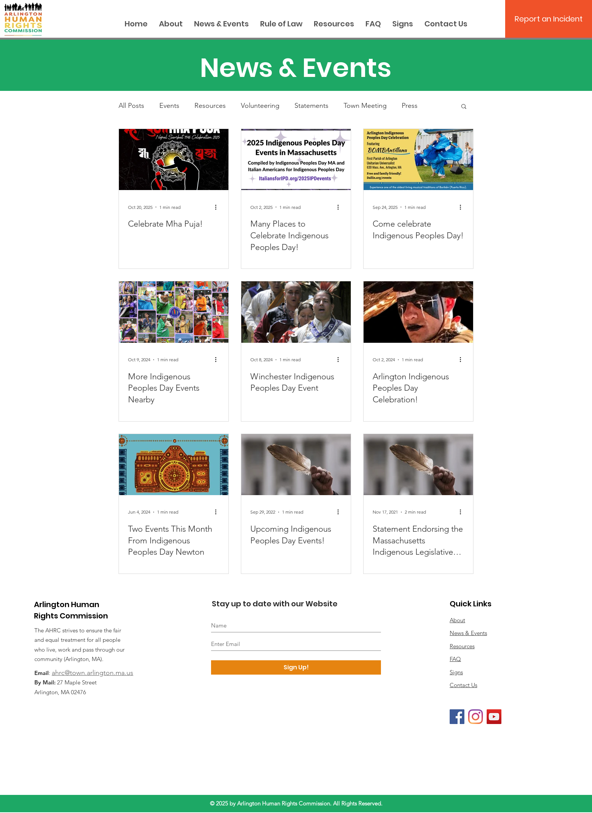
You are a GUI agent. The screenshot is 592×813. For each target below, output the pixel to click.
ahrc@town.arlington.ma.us (92, 673)
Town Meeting (365, 105)
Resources (210, 105)
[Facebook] (457, 716)
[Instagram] (475, 716)
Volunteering (260, 105)
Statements (311, 105)
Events (169, 105)
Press (410, 105)
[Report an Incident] (548, 19)
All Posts (131, 105)
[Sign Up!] (296, 667)
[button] (463, 107)
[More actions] (218, 207)
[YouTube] (494, 716)
